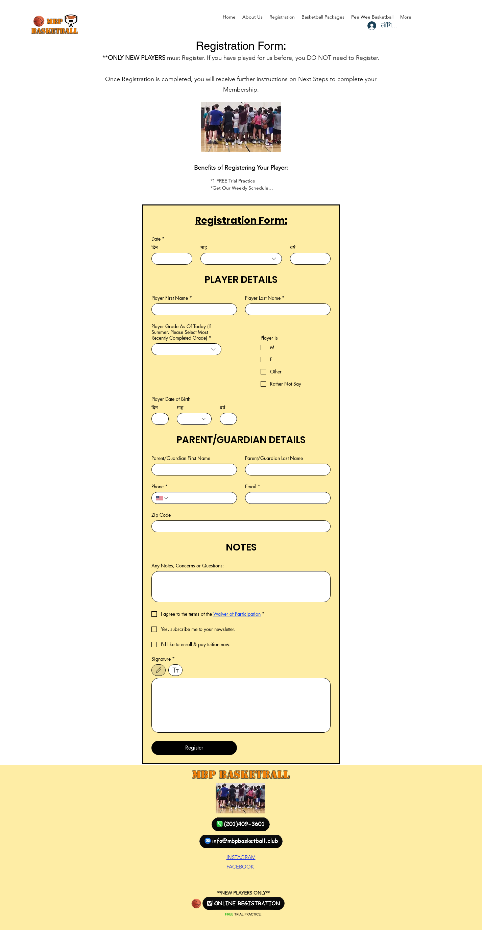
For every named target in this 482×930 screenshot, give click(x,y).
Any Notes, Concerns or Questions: (187, 565)
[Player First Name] (192, 309)
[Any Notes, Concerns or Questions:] (241, 586)
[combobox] (241, 259)
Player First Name (171, 298)
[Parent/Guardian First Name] (192, 469)
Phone (159, 486)
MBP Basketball (240, 774)
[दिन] (170, 258)
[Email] (285, 498)
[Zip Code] (239, 526)
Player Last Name (265, 298)
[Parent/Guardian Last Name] (285, 469)
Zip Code (161, 515)
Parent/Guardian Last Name (274, 458)
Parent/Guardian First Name (180, 458)
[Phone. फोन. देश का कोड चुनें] (162, 498)
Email (252, 486)
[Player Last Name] (285, 309)
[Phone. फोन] (201, 498)
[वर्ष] (308, 258)
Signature (163, 659)
